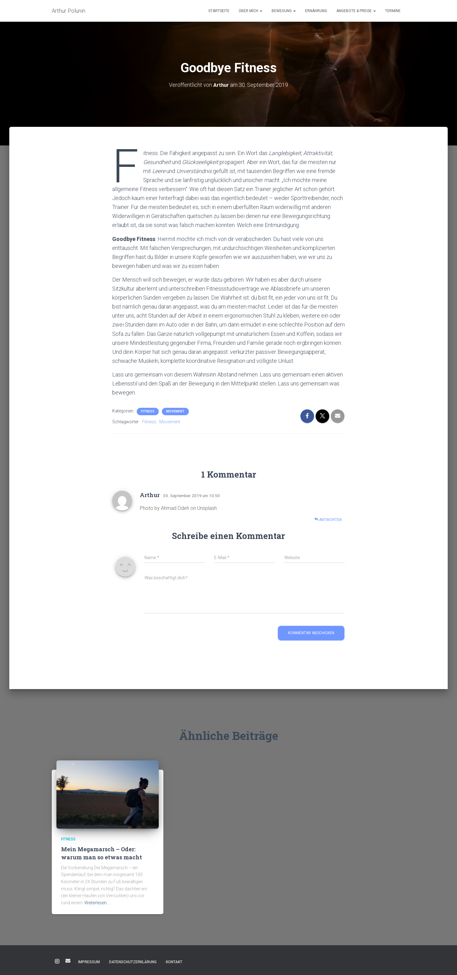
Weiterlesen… (96, 902)
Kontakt (174, 961)
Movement (175, 411)
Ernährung (316, 11)
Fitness (147, 411)
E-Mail (67, 960)
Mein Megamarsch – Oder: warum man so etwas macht (101, 853)
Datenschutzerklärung (133, 961)
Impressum (89, 961)
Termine (393, 11)
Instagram (57, 961)
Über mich (250, 11)
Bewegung (284, 11)
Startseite (218, 11)
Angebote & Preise (356, 11)
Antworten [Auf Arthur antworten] (328, 519)
